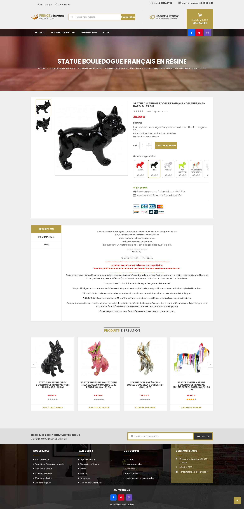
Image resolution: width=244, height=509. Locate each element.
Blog (106, 32)
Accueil (41, 68)
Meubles (84, 473)
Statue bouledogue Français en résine (123, 68)
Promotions (89, 32)
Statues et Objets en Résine (62, 68)
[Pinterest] (199, 32)
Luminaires (85, 478)
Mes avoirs (130, 468)
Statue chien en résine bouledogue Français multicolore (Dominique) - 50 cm (191, 386)
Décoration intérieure (89, 464)
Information (46, 236)
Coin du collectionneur (90, 482)
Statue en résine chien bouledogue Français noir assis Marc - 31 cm (52, 385)
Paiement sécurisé (43, 473)
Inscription (203, 436)
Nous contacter (42, 459)
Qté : (135, 145)
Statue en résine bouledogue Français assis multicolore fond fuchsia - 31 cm (99, 385)
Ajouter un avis (161, 111)
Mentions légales (43, 482)
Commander (62, 4)
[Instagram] (207, 32)
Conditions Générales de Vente (49, 464)
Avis (46, 244)
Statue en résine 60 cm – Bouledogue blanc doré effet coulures (145, 385)
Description (46, 228)
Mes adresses (131, 473)
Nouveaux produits (63, 32)
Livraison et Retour (43, 468)
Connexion (130, 459)
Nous (163, 3)
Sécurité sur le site (43, 478)
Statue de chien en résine (89, 68)
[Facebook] (191, 32)
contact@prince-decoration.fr (193, 472)
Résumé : (138, 122)
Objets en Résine (87, 459)
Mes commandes (133, 464)
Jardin (83, 468)
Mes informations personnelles (139, 478)
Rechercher (128, 17)
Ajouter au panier (166, 145)
